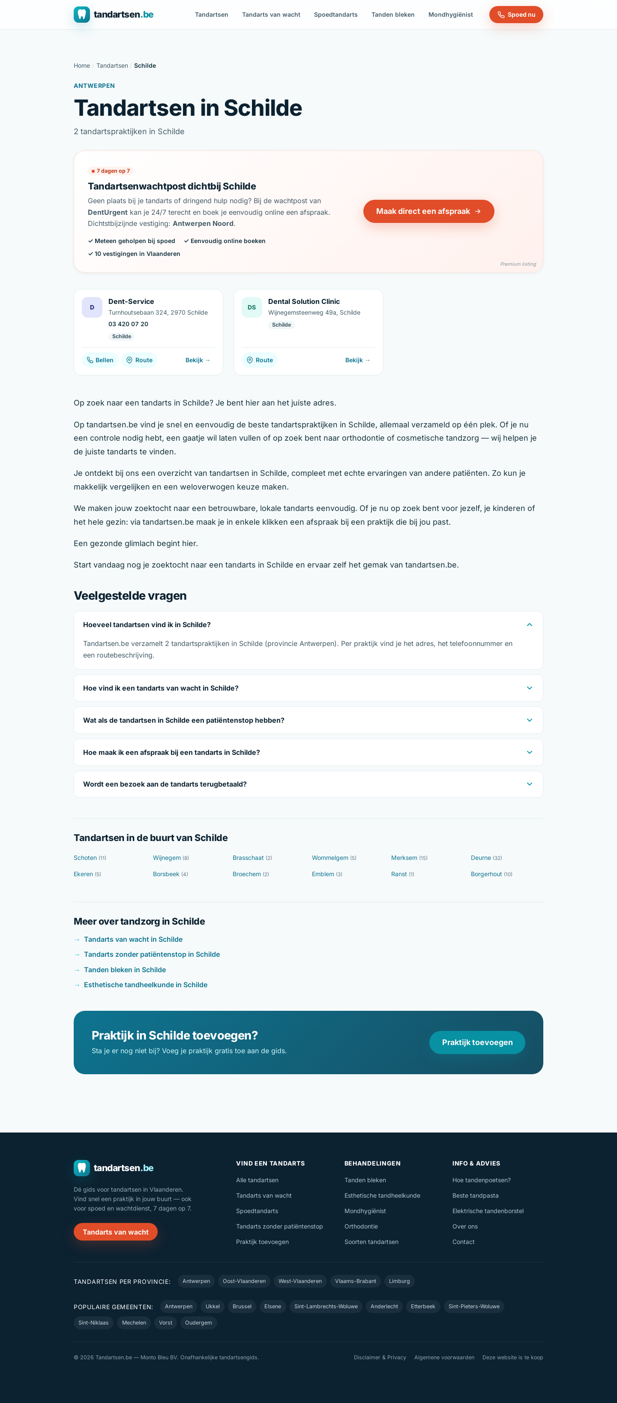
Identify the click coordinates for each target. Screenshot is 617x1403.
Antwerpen (196, 1281)
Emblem (327, 873)
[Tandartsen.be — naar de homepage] (114, 14)
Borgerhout (491, 873)
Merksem (409, 857)
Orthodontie (361, 1226)
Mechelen (134, 1322)
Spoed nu (516, 14)
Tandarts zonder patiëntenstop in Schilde (152, 954)
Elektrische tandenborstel (488, 1210)
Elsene (272, 1306)
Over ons (465, 1226)
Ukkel (213, 1306)
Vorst (165, 1322)
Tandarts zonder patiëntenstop (279, 1226)
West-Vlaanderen (300, 1281)
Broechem (251, 873)
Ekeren (87, 873)
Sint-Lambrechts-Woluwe (326, 1306)
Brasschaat (252, 857)
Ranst (402, 873)
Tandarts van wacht (271, 14)
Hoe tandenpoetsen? (481, 1180)
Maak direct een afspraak (429, 211)
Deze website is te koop (512, 1357)
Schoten (90, 857)
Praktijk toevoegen (477, 1042)
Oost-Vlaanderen (244, 1281)
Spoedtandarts (336, 14)
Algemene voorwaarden (444, 1357)
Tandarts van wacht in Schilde (133, 939)
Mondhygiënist (450, 14)
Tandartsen (211, 14)
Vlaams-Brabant (355, 1281)
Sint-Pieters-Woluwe (474, 1306)
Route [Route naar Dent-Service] (139, 360)
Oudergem (198, 1322)
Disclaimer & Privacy (380, 1357)
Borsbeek (170, 873)
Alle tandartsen (257, 1180)
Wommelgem (334, 857)
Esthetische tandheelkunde (382, 1195)
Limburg (399, 1281)
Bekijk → (198, 360)
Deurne (486, 857)
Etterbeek (423, 1306)
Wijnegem (171, 857)
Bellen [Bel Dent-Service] (100, 360)
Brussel (242, 1306)
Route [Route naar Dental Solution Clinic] (259, 360)
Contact (463, 1241)
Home (82, 65)
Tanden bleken (393, 14)
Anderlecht (384, 1306)
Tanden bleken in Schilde (125, 969)
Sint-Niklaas (93, 1322)
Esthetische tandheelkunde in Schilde (145, 984)
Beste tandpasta (475, 1195)
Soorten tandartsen (371, 1241)
